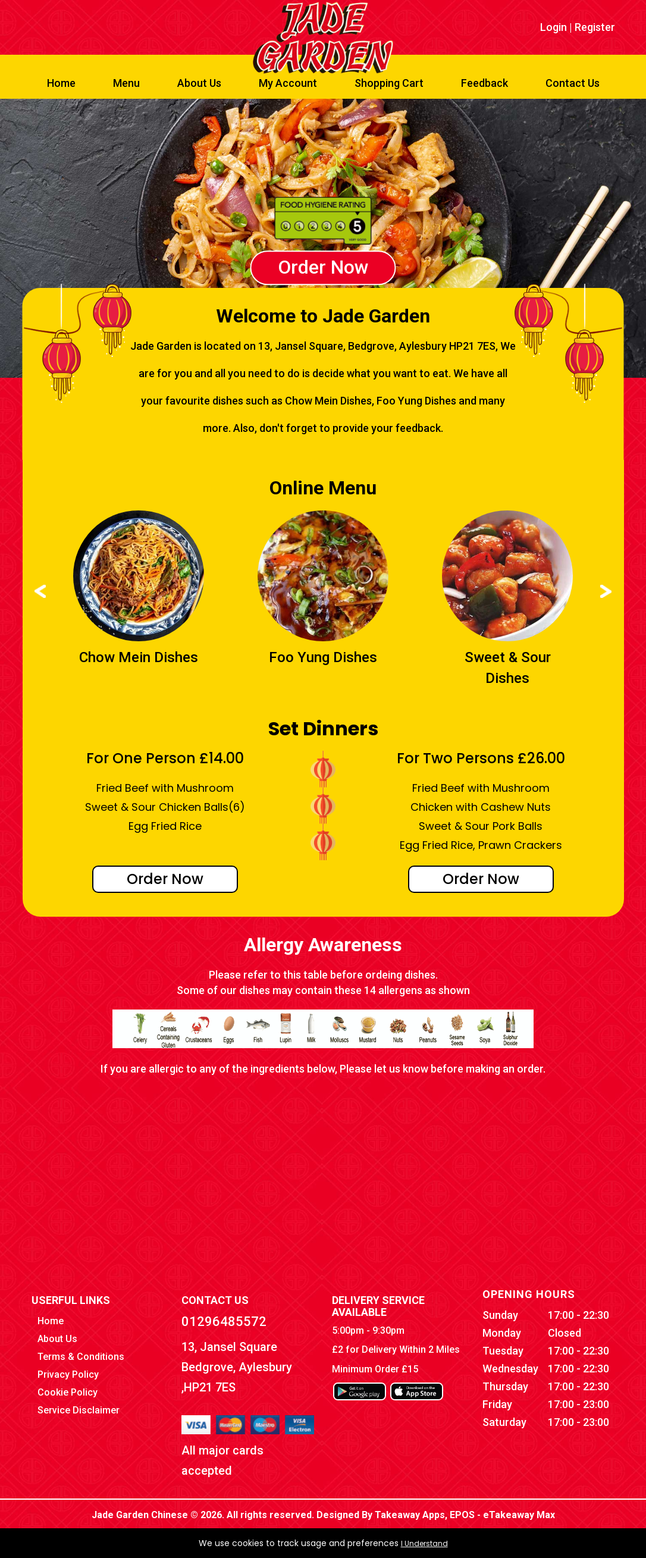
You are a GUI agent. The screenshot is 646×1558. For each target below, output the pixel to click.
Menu (126, 83)
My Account (288, 83)
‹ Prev (40, 591)
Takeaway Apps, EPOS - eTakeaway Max (465, 1515)
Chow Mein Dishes (138, 657)
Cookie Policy (67, 1392)
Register (595, 27)
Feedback (484, 83)
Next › (605, 591)
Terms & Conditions (80, 1356)
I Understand (424, 1543)
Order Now (323, 267)
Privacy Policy (68, 1374)
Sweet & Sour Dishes (508, 667)
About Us (199, 83)
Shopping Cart (389, 83)
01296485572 (223, 1321)
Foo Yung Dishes (323, 657)
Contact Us (572, 83)
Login (553, 27)
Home (61, 83)
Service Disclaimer (78, 1410)
